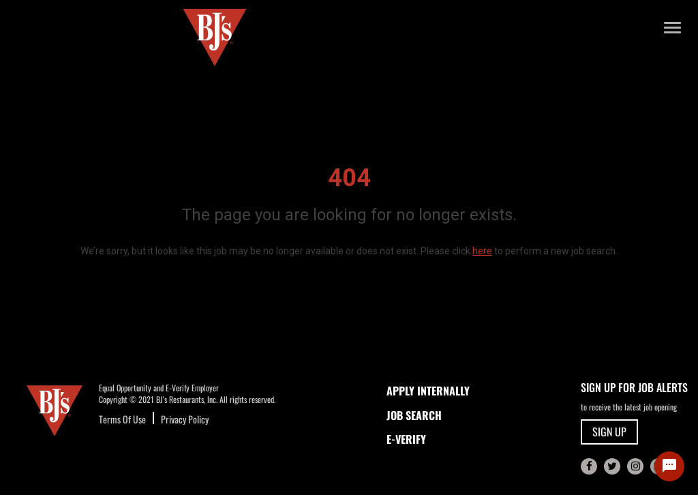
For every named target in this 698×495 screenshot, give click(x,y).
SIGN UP (609, 431)
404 (349, 178)
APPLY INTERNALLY (428, 390)
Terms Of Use (122, 419)
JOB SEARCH (414, 415)
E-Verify (406, 439)
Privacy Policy (185, 419)
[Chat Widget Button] (669, 466)
